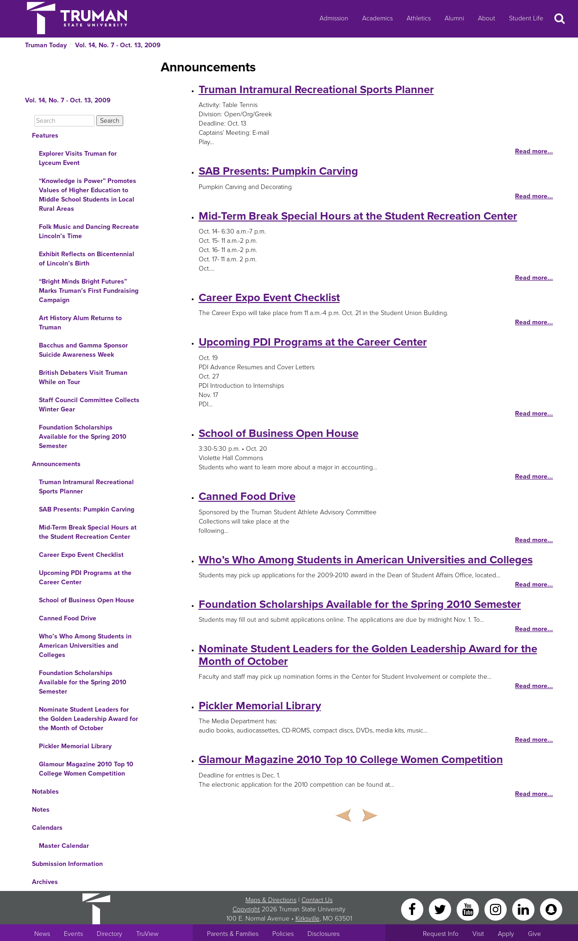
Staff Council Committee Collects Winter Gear (89, 404)
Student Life (526, 18)
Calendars (47, 828)
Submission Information (67, 864)
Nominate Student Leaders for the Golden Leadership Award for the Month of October (88, 719)
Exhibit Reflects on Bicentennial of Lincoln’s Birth (86, 258)
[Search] (64, 120)
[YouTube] (469, 909)
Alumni (454, 18)
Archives (45, 882)
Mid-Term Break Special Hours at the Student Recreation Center (88, 532)
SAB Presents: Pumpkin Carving (86, 509)
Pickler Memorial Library (75, 746)
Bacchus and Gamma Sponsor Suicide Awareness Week (83, 350)
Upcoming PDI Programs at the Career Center (85, 577)
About (486, 18)
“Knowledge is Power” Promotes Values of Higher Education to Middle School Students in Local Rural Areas (87, 195)
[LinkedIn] (524, 909)
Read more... (534, 151)
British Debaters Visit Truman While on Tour (83, 377)
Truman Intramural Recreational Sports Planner (86, 486)
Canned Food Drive (67, 618)
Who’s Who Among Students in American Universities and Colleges (85, 645)
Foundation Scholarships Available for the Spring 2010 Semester (82, 436)
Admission (334, 18)
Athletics (419, 18)
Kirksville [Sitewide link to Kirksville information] (307, 918)
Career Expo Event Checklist (81, 555)
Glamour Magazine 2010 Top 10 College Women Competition (86, 768)
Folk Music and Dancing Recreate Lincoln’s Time (89, 231)
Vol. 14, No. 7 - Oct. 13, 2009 (118, 45)
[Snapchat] (551, 909)
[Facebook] (413, 909)
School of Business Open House (86, 600)
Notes (41, 810)
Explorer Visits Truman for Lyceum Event (78, 158)
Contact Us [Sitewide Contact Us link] (317, 900)
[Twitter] (441, 909)
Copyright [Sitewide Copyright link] (246, 909)
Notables (45, 792)
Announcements (56, 464)
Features (45, 135)
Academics (377, 18)
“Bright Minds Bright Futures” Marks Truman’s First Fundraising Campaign (88, 291)
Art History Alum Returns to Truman (80, 322)
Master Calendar (64, 846)
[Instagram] (496, 909)
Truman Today (46, 45)
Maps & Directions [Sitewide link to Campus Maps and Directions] (270, 900)
